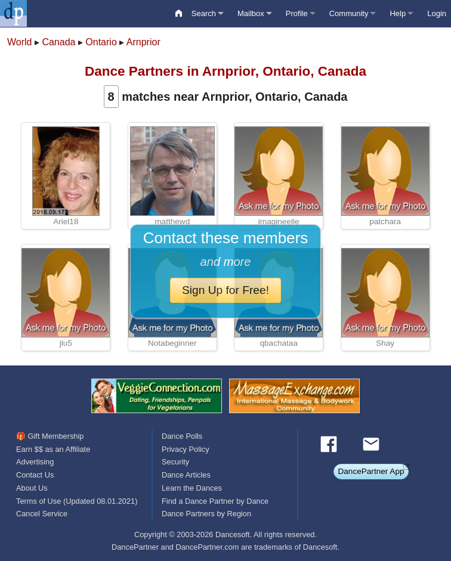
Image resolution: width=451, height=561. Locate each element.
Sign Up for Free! (225, 290)
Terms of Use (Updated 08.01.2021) (76, 501)
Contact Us (35, 474)
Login (436, 13)
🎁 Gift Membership (50, 436)
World (19, 42)
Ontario (100, 42)
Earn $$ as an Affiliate (53, 449)
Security (175, 461)
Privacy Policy (185, 449)
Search (203, 13)
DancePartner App (371, 471)
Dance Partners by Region (206, 513)
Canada (58, 42)
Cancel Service (41, 513)
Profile (297, 13)
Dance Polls (182, 436)
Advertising (35, 461)
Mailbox (250, 13)
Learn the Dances (192, 487)
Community (349, 13)
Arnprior (143, 42)
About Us (32, 487)
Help (398, 13)
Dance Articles (186, 474)
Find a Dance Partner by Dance (215, 501)
